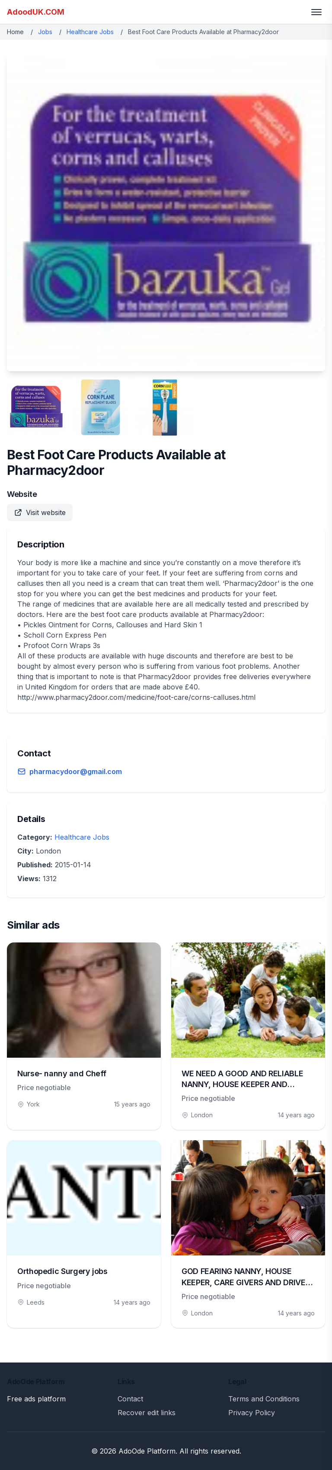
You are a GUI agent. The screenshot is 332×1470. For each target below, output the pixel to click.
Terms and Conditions (264, 1398)
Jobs (45, 31)
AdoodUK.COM (35, 11)
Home (15, 31)
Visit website (40, 512)
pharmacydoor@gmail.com (75, 771)
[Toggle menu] (316, 12)
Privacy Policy (251, 1412)
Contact (130, 1398)
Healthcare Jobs (90, 31)
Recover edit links (147, 1412)
